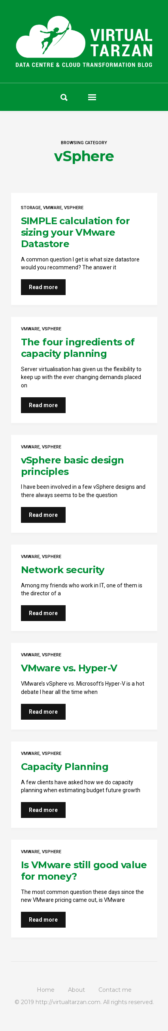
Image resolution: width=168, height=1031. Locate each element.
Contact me (115, 989)
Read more (43, 287)
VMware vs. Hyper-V (69, 668)
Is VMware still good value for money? (84, 870)
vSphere (73, 208)
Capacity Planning (65, 766)
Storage (31, 208)
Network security (62, 570)
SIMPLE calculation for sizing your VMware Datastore (75, 232)
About (76, 989)
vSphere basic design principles (72, 465)
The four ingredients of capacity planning (78, 347)
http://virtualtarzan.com (68, 1002)
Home (46, 989)
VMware (52, 208)
